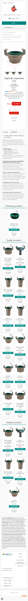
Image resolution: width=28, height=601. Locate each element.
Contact (20, 556)
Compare (14, 120)
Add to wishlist (14, 117)
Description (5, 132)
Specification (14, 132)
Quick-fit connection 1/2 (8, 347)
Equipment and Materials (10, 32)
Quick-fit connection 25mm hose (20, 291)
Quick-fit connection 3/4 (7, 39)
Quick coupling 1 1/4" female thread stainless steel (20, 405)
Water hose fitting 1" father (20, 347)
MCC (15, 87)
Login (9, 2)
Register (12, 2)
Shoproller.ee (24, 595)
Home (4, 32)
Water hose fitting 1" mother (8, 404)
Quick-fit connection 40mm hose (20, 320)
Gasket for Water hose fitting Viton (14, 224)
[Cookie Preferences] (2, 599)
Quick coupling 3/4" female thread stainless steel (8, 260)
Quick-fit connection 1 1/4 (8, 376)
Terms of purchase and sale (7, 568)
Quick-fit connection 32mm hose (8, 320)
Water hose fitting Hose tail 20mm (8, 290)
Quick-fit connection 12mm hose (20, 260)
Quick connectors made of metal (14, 37)
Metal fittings (5, 37)
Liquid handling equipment (7, 34)
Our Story (20, 553)
